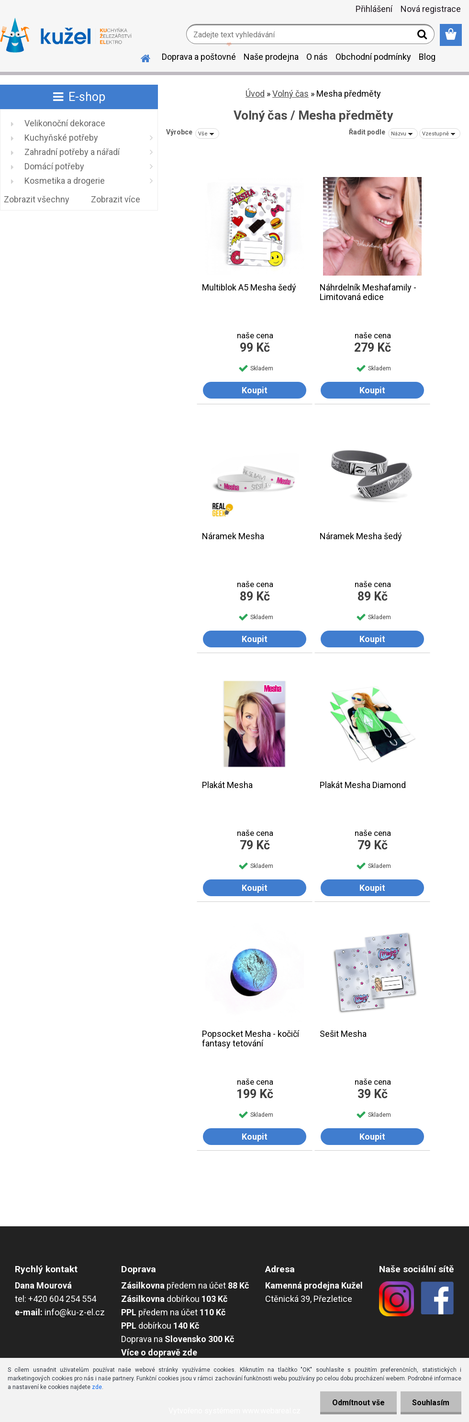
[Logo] (66, 35)
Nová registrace (431, 9)
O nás (317, 57)
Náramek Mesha (233, 536)
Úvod (255, 94)
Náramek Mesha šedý (361, 536)
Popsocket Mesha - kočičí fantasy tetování (250, 1038)
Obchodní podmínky (373, 57)
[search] (423, 36)
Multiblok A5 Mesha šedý (249, 287)
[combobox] (403, 133)
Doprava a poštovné (199, 57)
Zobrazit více (115, 199)
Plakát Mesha (227, 785)
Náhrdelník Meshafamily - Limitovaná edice (368, 292)
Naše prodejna (271, 57)
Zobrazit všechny (36, 199)
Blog (427, 57)
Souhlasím (430, 1402)
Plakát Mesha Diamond (363, 785)
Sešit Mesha (343, 1034)
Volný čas (290, 94)
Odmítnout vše (358, 1402)
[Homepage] (140, 57)
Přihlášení (374, 9)
